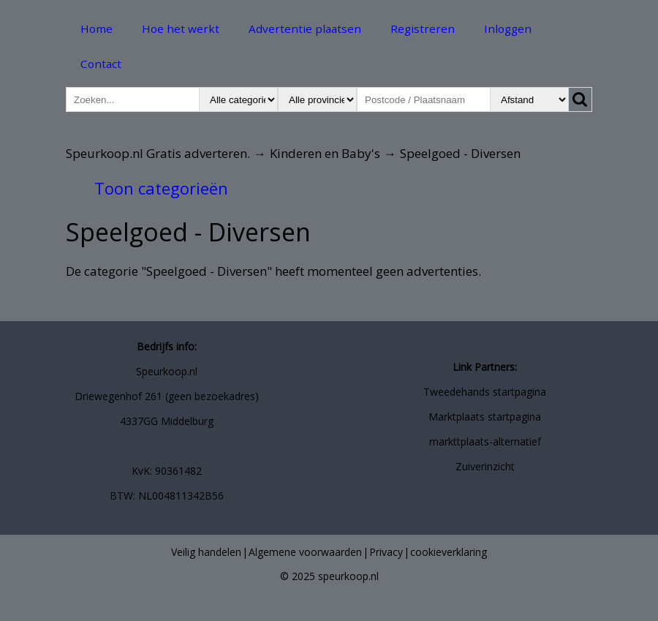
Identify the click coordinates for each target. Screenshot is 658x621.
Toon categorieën (161, 188)
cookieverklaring (448, 552)
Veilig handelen (206, 552)
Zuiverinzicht (485, 466)
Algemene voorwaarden (305, 552)
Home (96, 28)
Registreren (422, 28)
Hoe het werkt (180, 28)
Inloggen (508, 28)
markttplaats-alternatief (485, 441)
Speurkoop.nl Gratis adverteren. (158, 153)
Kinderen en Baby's (325, 153)
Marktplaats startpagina (484, 417)
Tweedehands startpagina (484, 392)
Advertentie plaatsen (305, 28)
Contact (100, 63)
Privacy (386, 552)
